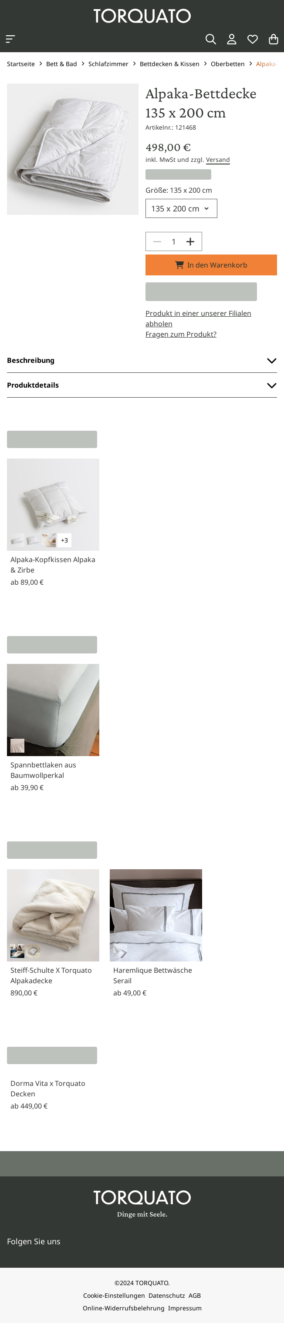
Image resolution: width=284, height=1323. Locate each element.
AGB (195, 1295)
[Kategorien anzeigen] (10, 39)
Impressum (185, 1308)
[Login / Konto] (232, 39)
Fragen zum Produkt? (180, 334)
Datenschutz (167, 1295)
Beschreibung (142, 360)
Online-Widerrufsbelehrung (124, 1308)
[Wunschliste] (252, 39)
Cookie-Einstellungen (114, 1295)
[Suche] (211, 39)
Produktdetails (142, 385)
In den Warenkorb (211, 265)
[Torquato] (142, 16)
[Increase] (190, 241)
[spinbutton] (174, 241)
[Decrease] (157, 241)
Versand (218, 159)
